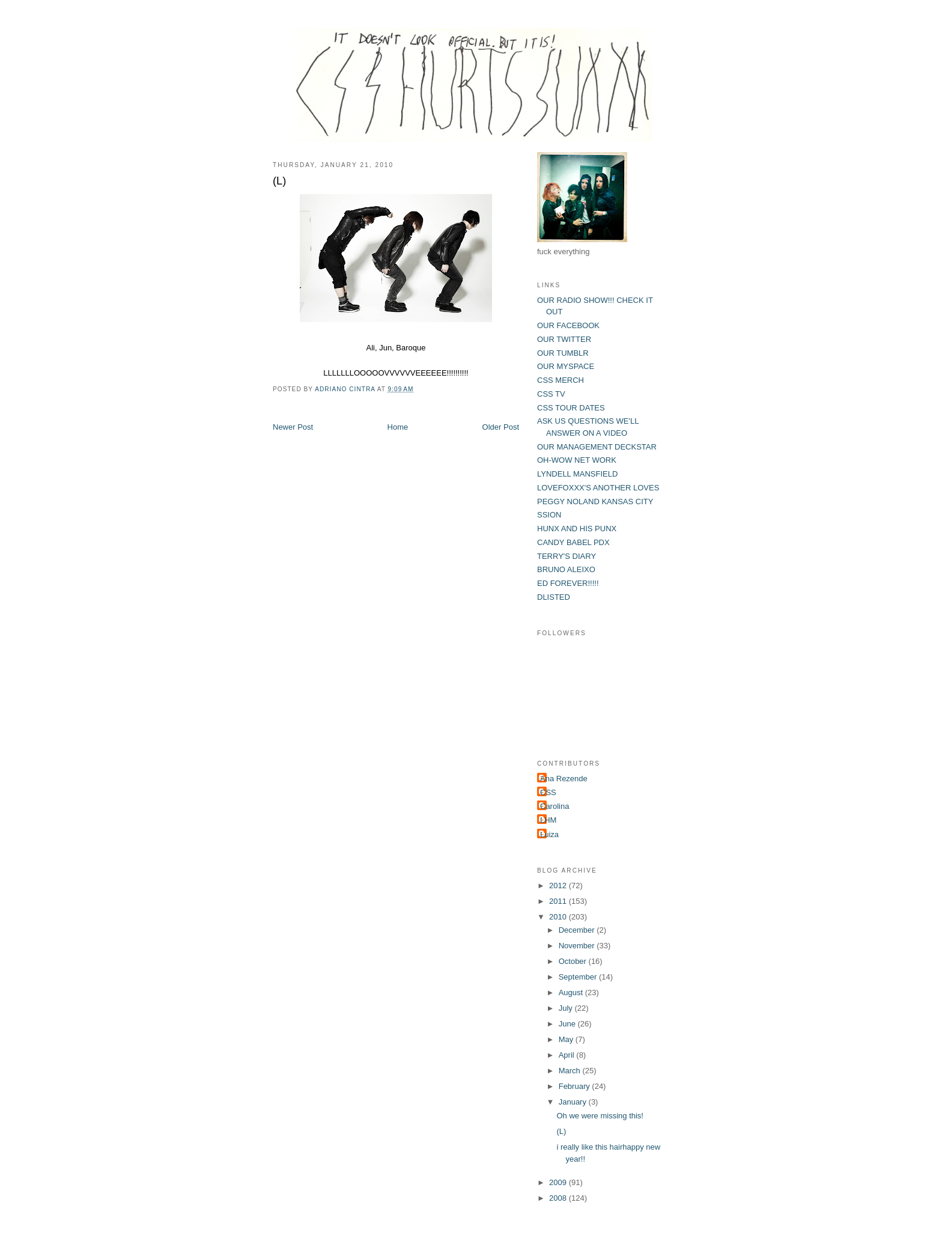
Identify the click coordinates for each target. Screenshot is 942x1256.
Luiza (549, 834)
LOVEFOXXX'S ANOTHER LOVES (598, 487)
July (567, 1008)
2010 (559, 916)
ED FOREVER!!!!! (568, 583)
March (571, 1070)
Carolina (554, 806)
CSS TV (551, 393)
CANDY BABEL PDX (573, 542)
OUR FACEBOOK (568, 325)
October (574, 961)
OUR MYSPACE (565, 366)
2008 (559, 1198)
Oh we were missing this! (599, 1115)
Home (398, 426)
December (578, 929)
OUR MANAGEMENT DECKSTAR (597, 446)
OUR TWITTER (564, 339)
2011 (559, 901)
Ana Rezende (564, 778)
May (567, 1039)
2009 (559, 1182)
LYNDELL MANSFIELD (577, 473)
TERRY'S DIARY (566, 556)
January (574, 1101)
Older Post (500, 426)
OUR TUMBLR (563, 353)
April (568, 1054)
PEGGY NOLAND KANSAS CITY (595, 501)
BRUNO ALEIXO (566, 569)
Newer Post (293, 426)
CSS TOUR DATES (571, 407)
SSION (549, 514)
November (578, 945)
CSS (548, 792)
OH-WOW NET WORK (576, 460)
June (568, 1023)
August (572, 992)
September (579, 976)
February (575, 1086)
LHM (548, 820)
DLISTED (553, 597)
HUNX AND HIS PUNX (576, 528)
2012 (559, 885)
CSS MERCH (560, 380)
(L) (561, 1131)
